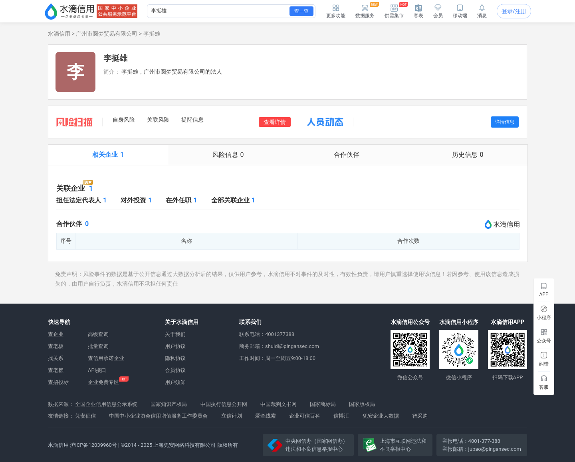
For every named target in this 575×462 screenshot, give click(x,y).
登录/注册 (514, 11)
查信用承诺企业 (106, 358)
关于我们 (175, 334)
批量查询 (98, 346)
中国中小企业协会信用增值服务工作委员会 (158, 416)
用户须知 (175, 382)
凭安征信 (85, 416)
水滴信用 (59, 33)
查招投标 (58, 382)
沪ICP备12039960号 (93, 445)
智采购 (420, 416)
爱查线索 (265, 416)
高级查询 (98, 334)
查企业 (55, 334)
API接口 (97, 370)
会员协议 (175, 370)
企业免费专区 (103, 382)
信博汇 (341, 416)
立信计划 (231, 416)
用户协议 (175, 346)
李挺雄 (151, 33)
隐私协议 (175, 358)
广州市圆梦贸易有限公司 (106, 33)
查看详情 (275, 122)
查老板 (55, 346)
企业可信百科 (304, 416)
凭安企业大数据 (381, 416)
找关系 (55, 358)
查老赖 (55, 370)
